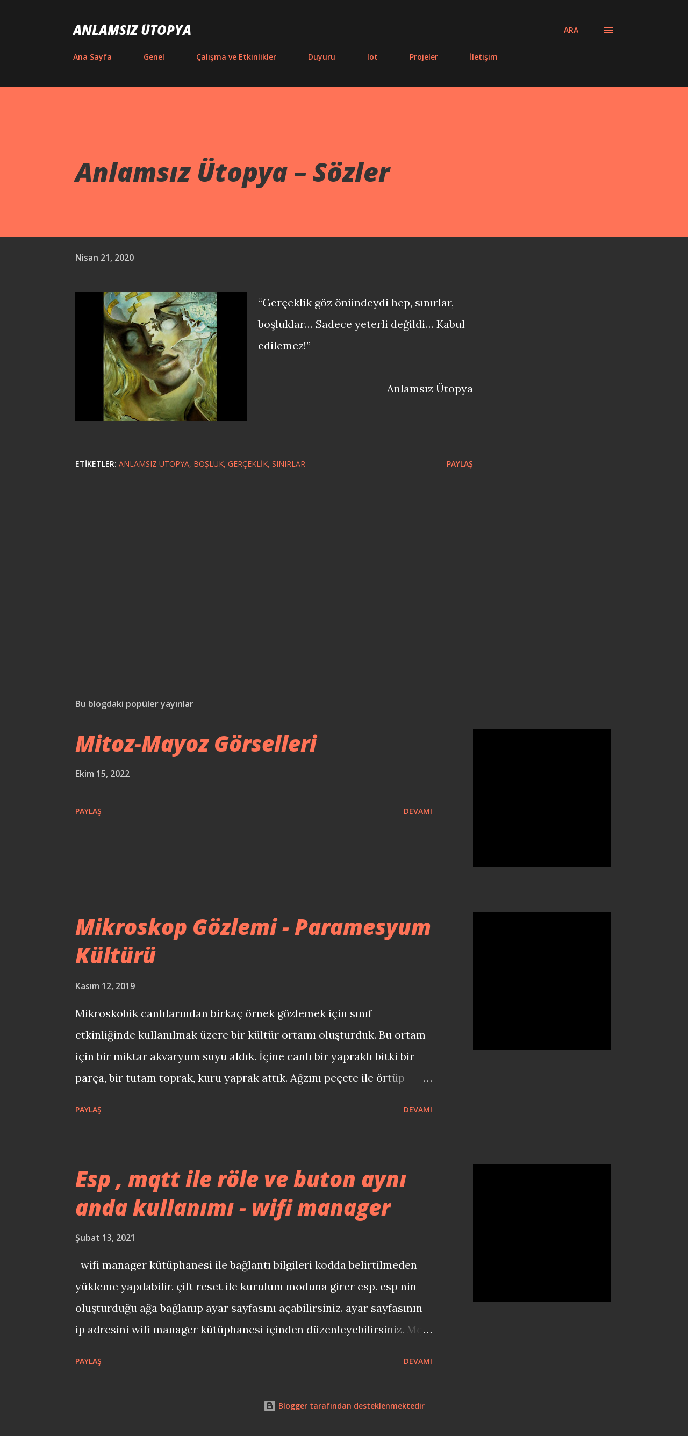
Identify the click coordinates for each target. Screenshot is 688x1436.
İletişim (484, 57)
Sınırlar (288, 464)
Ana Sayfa (92, 57)
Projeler (424, 57)
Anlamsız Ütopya (132, 30)
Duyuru (321, 57)
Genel (154, 57)
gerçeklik (248, 464)
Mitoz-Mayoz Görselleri (196, 743)
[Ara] (571, 30)
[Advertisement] (257, 564)
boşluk (209, 464)
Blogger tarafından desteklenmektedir (344, 1406)
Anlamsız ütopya (154, 464)
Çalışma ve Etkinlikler (236, 57)
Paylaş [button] (460, 464)
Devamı (418, 811)
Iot (372, 57)
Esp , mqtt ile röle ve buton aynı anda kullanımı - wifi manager (240, 1193)
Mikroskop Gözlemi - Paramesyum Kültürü (253, 941)
